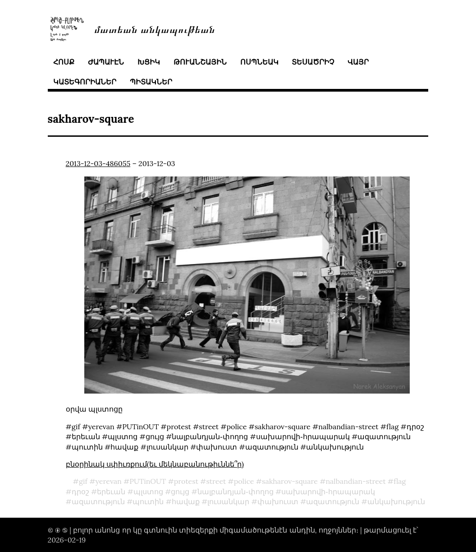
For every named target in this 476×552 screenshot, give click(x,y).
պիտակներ (151, 81)
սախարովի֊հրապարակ (328, 491)
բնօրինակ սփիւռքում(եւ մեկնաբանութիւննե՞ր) (155, 464)
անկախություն (396, 501)
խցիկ (148, 61)
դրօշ (80, 491)
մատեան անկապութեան (154, 28)
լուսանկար (228, 501)
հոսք (63, 61)
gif (83, 481)
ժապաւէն (106, 61)
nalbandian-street (355, 481)
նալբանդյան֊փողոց (235, 491)
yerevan (109, 481)
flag (400, 481)
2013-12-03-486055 (98, 163)
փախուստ (277, 501)
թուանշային (200, 61)
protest (186, 481)
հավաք (186, 501)
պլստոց (148, 491)
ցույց (180, 491)
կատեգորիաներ (84, 81)
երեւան (111, 491)
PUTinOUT (147, 481)
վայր (358, 61)
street (216, 481)
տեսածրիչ (313, 61)
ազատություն (98, 501)
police (244, 481)
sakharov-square (290, 481)
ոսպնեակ (259, 61)
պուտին (148, 501)
